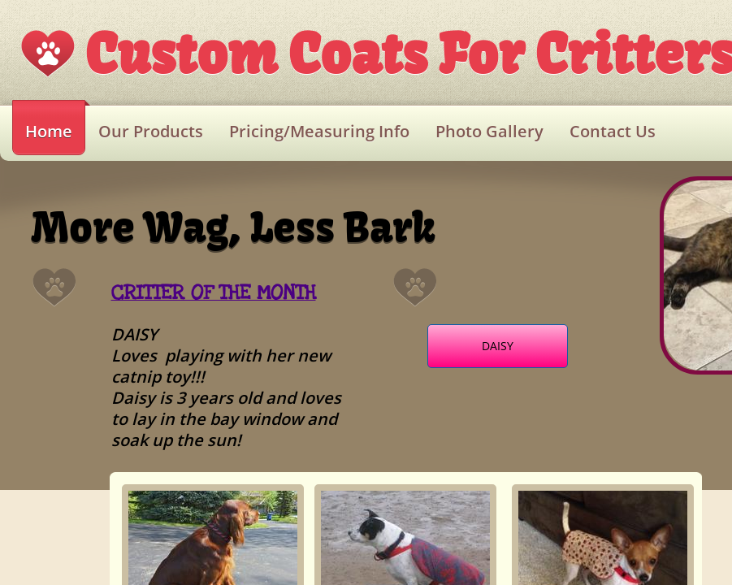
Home (48, 131)
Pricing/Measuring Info (319, 131)
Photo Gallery (489, 131)
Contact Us (613, 131)
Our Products (150, 131)
